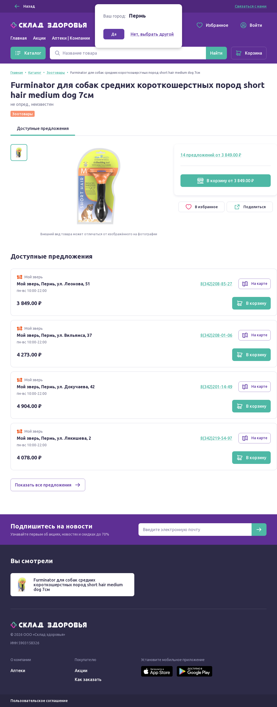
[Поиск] (128, 53)
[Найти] (216, 53)
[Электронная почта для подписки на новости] (195, 529)
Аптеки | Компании (71, 38)
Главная (18, 38)
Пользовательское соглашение (39, 701)
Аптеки (17, 670)
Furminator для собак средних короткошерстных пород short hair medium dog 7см (78, 585)
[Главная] (49, 24)
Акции (39, 38)
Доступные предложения (43, 128)
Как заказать (88, 679)
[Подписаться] (259, 529)
